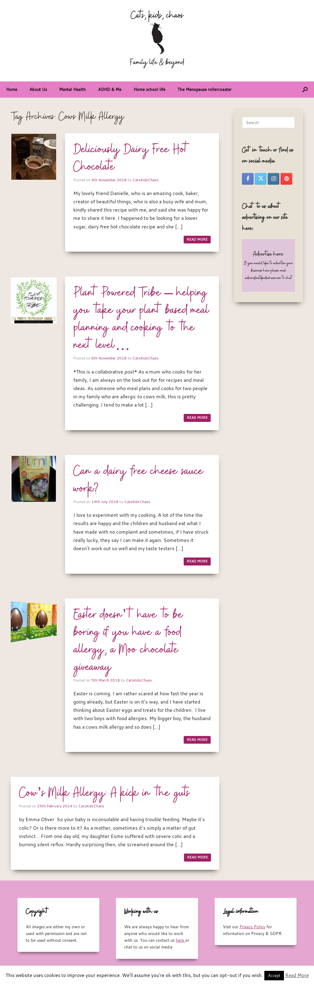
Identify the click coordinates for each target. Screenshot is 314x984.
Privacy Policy (252, 927)
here (180, 940)
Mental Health (72, 89)
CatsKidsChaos (145, 179)
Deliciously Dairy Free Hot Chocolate (131, 158)
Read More (297, 975)
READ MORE (197, 239)
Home (11, 89)
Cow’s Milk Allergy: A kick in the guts (104, 793)
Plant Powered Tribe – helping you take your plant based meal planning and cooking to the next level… (141, 319)
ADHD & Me (109, 89)
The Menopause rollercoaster (205, 89)
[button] (305, 89)
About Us (38, 89)
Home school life (149, 89)
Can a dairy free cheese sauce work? (138, 480)
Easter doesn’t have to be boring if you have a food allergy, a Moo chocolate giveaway (128, 641)
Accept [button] (274, 975)
